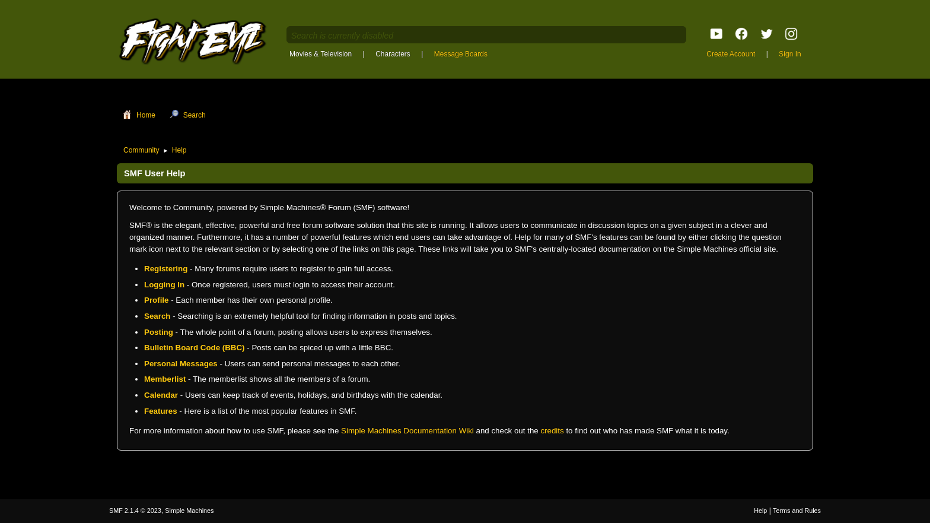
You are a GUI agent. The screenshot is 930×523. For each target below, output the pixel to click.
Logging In (164, 284)
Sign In (790, 54)
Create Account (730, 54)
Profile (156, 300)
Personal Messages (181, 363)
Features (160, 411)
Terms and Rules (797, 510)
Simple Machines (189, 510)
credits (551, 430)
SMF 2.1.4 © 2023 (135, 510)
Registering (165, 268)
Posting (158, 332)
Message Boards (461, 54)
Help (760, 510)
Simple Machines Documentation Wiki (407, 430)
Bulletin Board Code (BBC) (194, 347)
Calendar (161, 395)
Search (157, 316)
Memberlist (165, 379)
